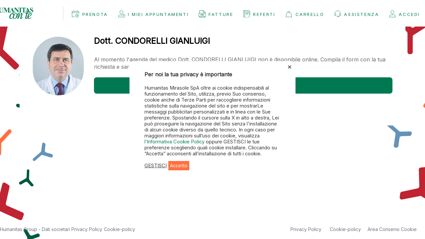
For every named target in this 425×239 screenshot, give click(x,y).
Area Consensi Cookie (392, 229)
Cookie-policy (119, 229)
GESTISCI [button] (155, 166)
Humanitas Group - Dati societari (35, 229)
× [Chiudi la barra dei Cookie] (289, 66)
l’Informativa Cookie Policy (175, 142)
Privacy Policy (86, 229)
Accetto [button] (179, 166)
